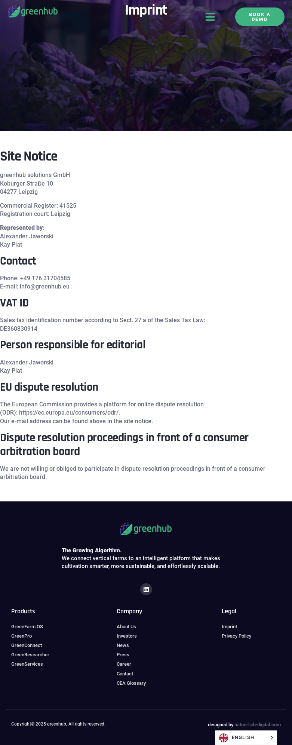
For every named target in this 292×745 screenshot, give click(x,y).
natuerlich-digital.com (257, 724)
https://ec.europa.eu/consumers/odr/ (69, 412)
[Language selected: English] (246, 737)
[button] (210, 17)
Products (23, 611)
